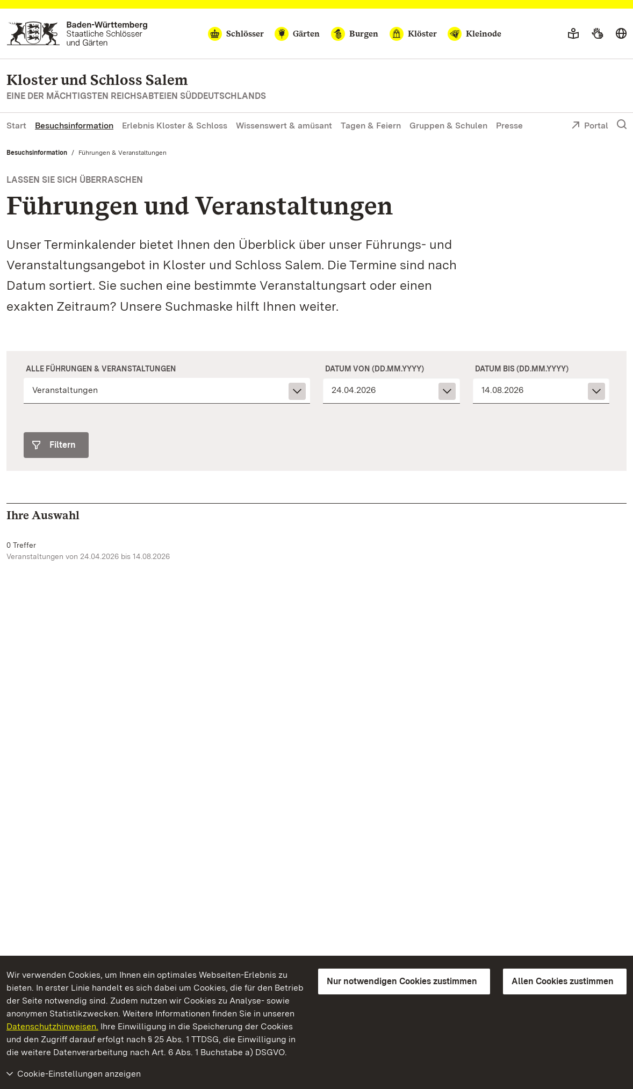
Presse (509, 125)
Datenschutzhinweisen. (52, 1026)
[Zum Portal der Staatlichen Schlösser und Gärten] (77, 34)
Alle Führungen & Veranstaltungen (101, 368)
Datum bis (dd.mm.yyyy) (522, 368)
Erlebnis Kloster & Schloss (174, 125)
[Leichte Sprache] (573, 34)
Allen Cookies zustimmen (563, 981)
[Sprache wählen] (621, 34)
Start (16, 125)
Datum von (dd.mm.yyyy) (374, 368)
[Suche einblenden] (622, 124)
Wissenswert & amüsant (284, 125)
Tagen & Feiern (371, 125)
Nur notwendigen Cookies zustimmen (402, 981)
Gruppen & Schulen (448, 125)
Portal (589, 126)
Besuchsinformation (74, 125)
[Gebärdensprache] (597, 34)
